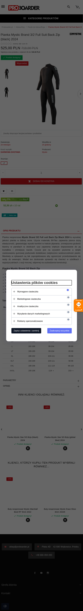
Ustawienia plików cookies (34, 283)
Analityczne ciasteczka (27, 306)
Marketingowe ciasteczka (29, 299)
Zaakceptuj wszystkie (59, 331)
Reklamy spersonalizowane (30, 321)
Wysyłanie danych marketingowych (33, 314)
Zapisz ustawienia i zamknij (26, 331)
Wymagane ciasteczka (27, 292)
